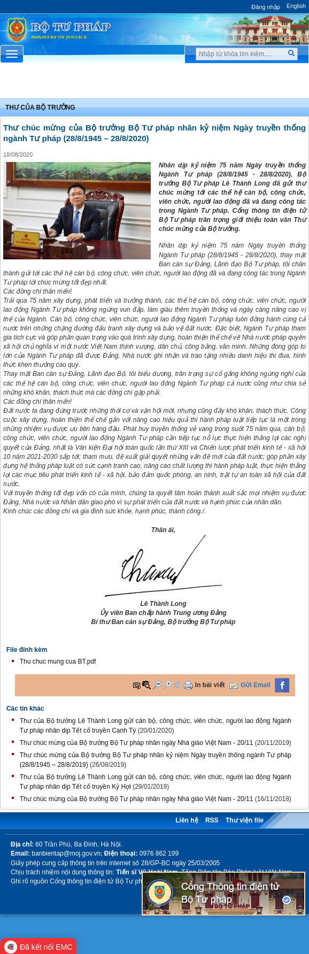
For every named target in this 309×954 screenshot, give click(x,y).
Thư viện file (245, 820)
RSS (212, 820)
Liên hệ (186, 820)
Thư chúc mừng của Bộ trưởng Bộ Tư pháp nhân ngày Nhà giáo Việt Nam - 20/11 (136, 743)
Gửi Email (256, 685)
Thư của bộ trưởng (40, 107)
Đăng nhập (265, 7)
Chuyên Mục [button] (154, 84)
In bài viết (210, 685)
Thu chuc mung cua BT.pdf (58, 661)
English (296, 6)
